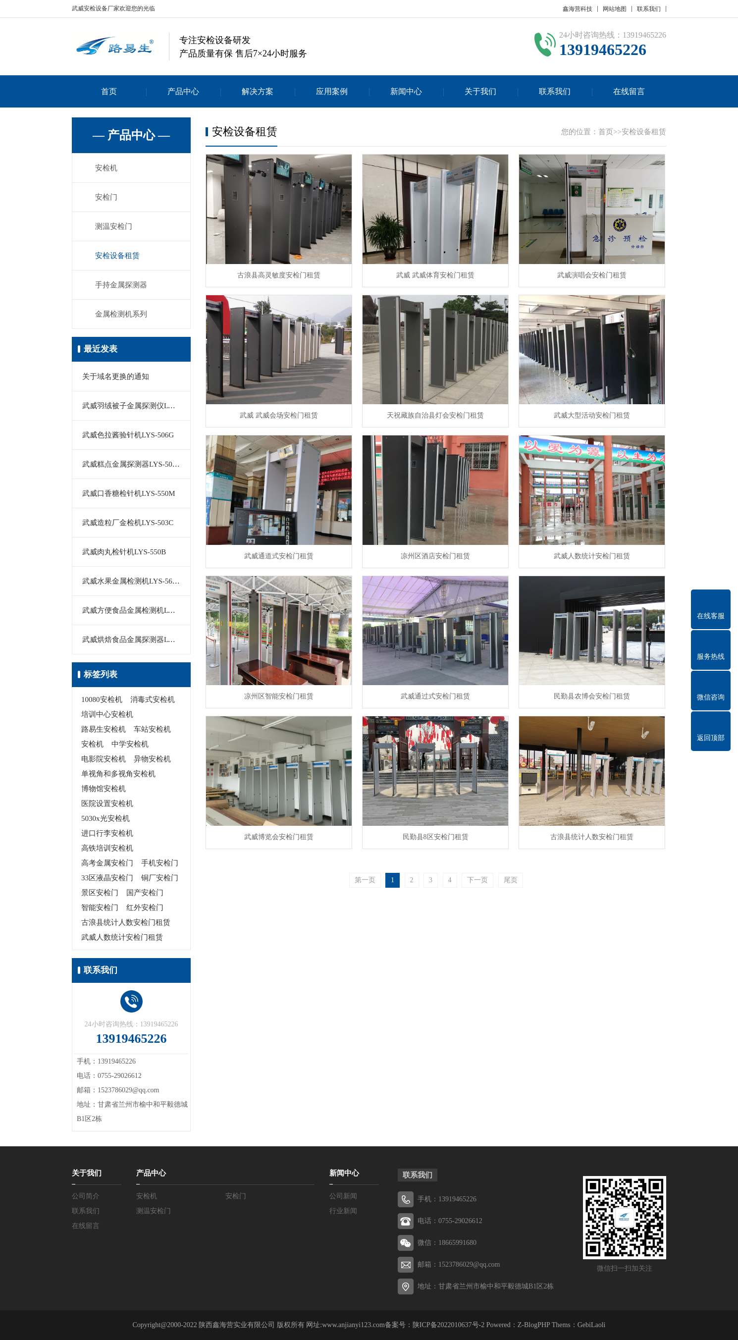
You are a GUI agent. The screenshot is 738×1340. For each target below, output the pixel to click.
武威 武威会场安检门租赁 (279, 415)
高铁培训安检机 (107, 848)
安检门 (106, 197)
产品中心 (183, 91)
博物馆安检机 (103, 789)
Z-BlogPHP (534, 1325)
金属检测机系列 (121, 314)
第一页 (365, 880)
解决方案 (257, 91)
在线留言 (629, 91)
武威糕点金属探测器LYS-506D (131, 464)
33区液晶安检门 (107, 878)
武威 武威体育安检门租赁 (435, 275)
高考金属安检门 (107, 863)
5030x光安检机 (105, 818)
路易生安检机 (103, 729)
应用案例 (332, 91)
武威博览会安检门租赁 (279, 837)
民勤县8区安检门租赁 (436, 837)
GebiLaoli (592, 1325)
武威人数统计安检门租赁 (122, 937)
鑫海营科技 (577, 8)
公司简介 (86, 1196)
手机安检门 (159, 863)
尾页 (511, 880)
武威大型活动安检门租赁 (592, 415)
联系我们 (649, 8)
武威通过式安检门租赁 (435, 696)
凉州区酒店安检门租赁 (435, 556)
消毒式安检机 (152, 699)
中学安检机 (130, 744)
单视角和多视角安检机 (118, 774)
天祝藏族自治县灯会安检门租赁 (435, 415)
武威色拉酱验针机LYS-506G (128, 435)
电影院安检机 (103, 759)
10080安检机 (101, 699)
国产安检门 (144, 893)
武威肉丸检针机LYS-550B (124, 552)
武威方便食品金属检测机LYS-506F (138, 610)
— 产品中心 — (131, 135)
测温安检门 (113, 226)
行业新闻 (343, 1211)
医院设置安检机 (107, 803)
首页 (109, 91)
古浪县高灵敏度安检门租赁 (278, 275)
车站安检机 (152, 729)
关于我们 (480, 91)
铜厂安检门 (159, 878)
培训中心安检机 (107, 714)
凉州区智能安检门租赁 (279, 696)
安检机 (106, 168)
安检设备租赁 (117, 256)
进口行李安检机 (107, 833)
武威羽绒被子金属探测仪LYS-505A (139, 406)
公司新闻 (343, 1196)
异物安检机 (152, 759)
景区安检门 (99, 893)
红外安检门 (144, 907)
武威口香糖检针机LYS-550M (128, 493)
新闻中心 (406, 91)
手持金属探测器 (121, 285)
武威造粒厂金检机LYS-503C (127, 523)
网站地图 (615, 8)
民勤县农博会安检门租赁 (592, 696)
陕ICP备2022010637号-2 (448, 1325)
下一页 (477, 880)
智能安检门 (99, 907)
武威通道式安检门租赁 (279, 556)
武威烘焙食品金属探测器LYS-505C (139, 639)
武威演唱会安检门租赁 (592, 275)
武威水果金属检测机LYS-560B (131, 581)
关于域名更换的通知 (115, 376)
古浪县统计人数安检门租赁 (125, 922)
